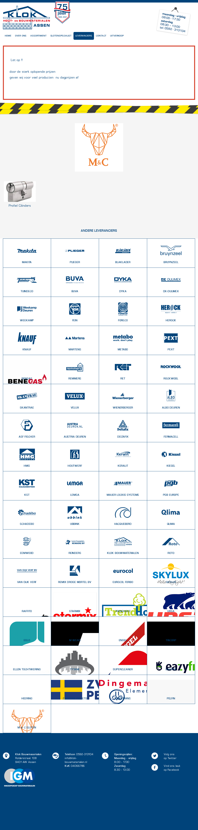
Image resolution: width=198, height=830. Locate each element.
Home (8, 36)
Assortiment (38, 36)
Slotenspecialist (61, 36)
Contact (101, 36)
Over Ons (20, 36)
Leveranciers (83, 36)
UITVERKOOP (117, 36)
